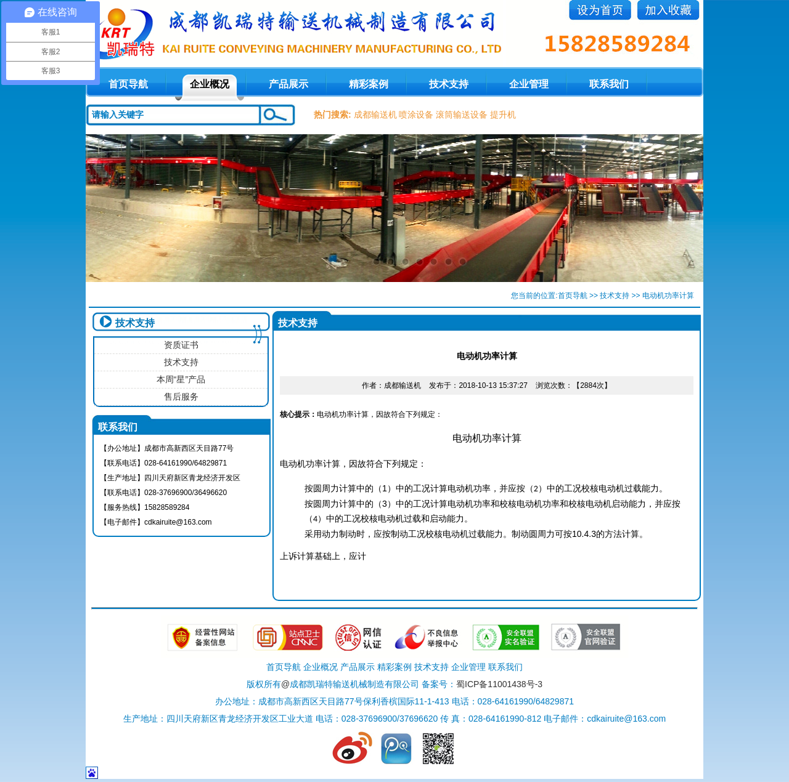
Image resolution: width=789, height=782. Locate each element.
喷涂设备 (416, 114)
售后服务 (181, 396)
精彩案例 (368, 84)
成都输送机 (375, 114)
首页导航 (572, 295)
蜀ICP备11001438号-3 (499, 684)
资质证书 (181, 345)
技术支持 (448, 84)
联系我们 (609, 84)
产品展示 (288, 84)
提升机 (503, 114)
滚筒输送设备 (462, 114)
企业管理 (529, 84)
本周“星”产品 (181, 379)
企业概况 (209, 84)
